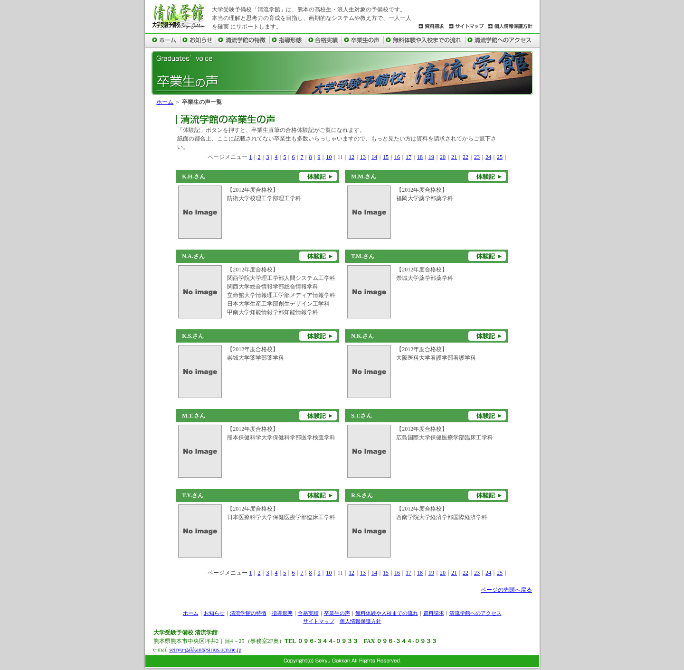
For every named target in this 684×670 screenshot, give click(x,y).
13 (363, 157)
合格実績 (308, 613)
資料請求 (433, 613)
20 (443, 157)
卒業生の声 (337, 613)
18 (420, 157)
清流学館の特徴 (248, 613)
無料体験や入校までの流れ (386, 613)
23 (477, 157)
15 (386, 157)
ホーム (164, 102)
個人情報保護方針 (360, 621)
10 (329, 157)
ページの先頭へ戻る (506, 589)
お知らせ (214, 613)
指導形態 (282, 613)
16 (397, 157)
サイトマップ (318, 621)
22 (465, 157)
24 (488, 157)
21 (454, 157)
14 (374, 157)
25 (500, 157)
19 (431, 157)
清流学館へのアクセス (475, 613)
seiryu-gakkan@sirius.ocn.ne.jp (205, 649)
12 (351, 157)
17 (408, 157)
